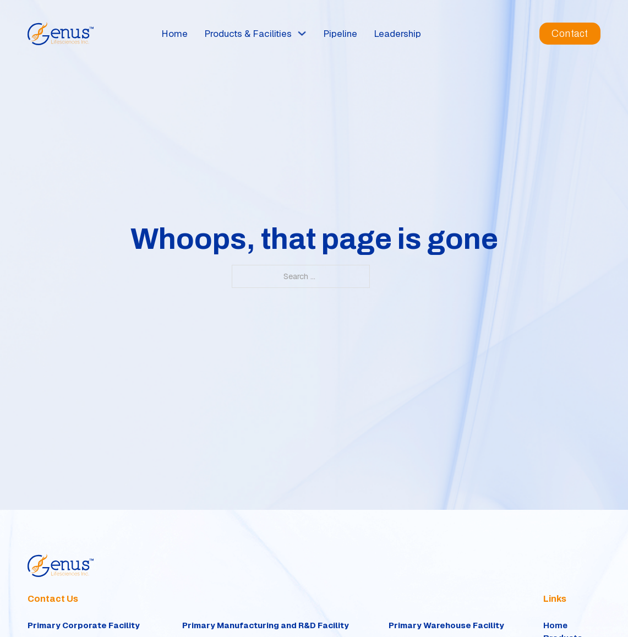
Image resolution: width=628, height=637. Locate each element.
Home (174, 34)
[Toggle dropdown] (302, 33)
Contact (569, 33)
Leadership (397, 34)
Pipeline (340, 34)
